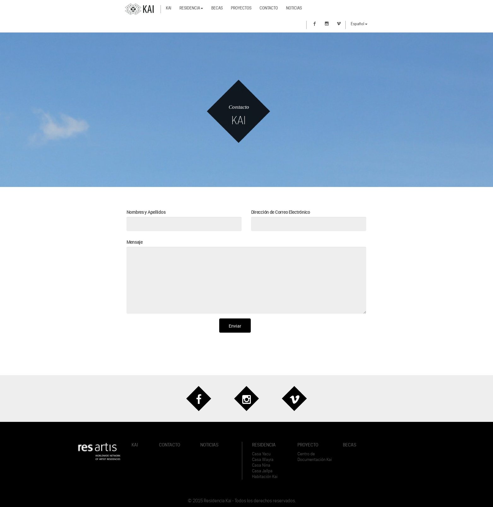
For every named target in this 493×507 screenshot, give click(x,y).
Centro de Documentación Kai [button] (314, 457)
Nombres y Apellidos (146, 212)
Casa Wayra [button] (262, 459)
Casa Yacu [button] (261, 454)
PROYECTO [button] (307, 444)
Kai (168, 8)
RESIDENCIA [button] (264, 444)
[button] (99, 451)
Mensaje (134, 242)
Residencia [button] (191, 8)
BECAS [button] (349, 444)
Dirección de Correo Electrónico (280, 212)
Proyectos (241, 8)
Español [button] (359, 23)
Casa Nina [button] (261, 465)
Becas (217, 8)
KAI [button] (135, 444)
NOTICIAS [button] (209, 444)
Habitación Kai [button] (265, 476)
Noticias (294, 8)
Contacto (269, 8)
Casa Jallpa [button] (262, 471)
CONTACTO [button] (169, 444)
